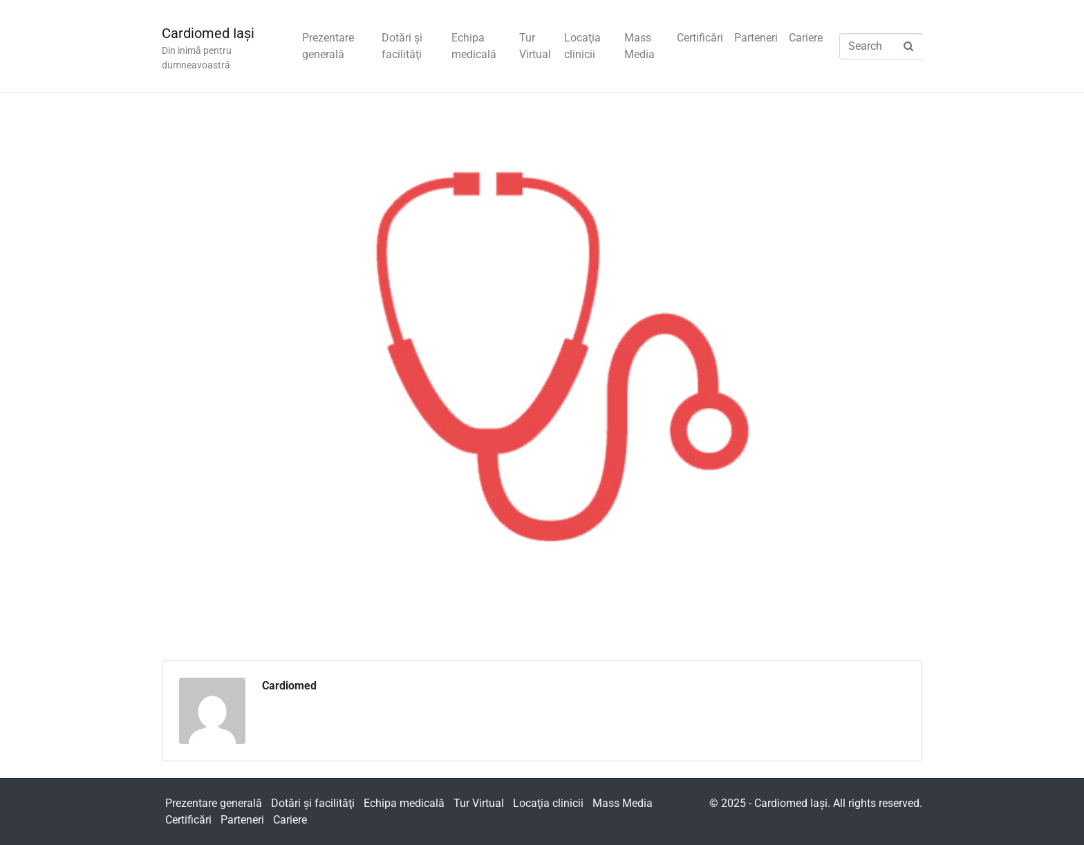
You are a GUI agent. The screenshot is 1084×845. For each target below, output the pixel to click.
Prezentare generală (328, 46)
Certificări (700, 37)
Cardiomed (289, 685)
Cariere (806, 37)
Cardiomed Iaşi (208, 33)
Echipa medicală (473, 46)
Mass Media (639, 46)
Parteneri (756, 37)
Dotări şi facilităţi (402, 46)
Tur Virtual (535, 46)
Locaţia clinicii (582, 46)
